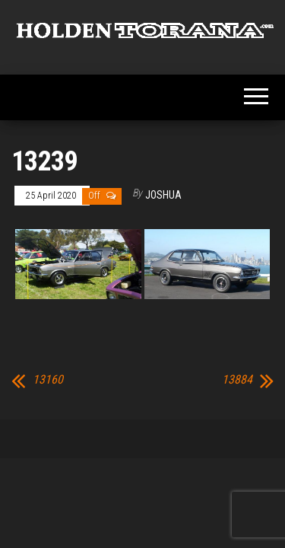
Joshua (163, 195)
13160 (48, 380)
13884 (237, 380)
